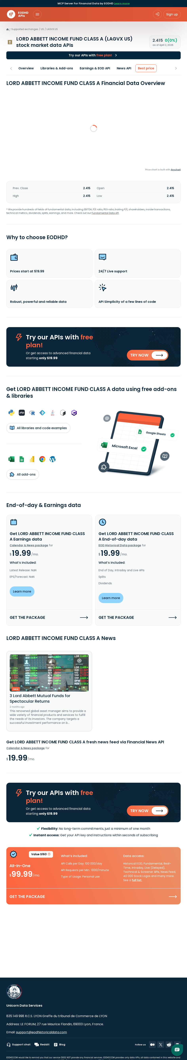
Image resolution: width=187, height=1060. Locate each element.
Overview (26, 68)
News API (124, 68)
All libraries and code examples (38, 428)
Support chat (18, 1044)
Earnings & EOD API (95, 68)
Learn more (122, 3)
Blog (59, 1044)
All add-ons (23, 474)
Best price (146, 68)
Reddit (41, 1044)
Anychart (176, 169)
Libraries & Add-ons (57, 68)
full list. (137, 881)
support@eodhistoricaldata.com (41, 1032)
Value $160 (41, 855)
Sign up (172, 14)
